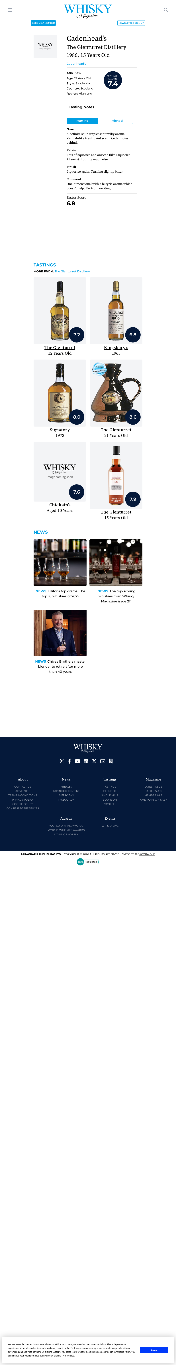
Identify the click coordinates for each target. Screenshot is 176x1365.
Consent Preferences (23, 808)
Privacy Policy (23, 799)
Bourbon (110, 799)
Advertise (22, 791)
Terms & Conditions (22, 795)
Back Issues (153, 791)
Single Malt (109, 795)
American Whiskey (153, 799)
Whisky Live (110, 825)
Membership (153, 795)
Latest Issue (153, 786)
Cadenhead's (76, 63)
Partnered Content (66, 791)
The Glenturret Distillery (62, 271)
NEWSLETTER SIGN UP (131, 23)
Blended (109, 791)
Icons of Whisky (66, 834)
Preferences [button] (68, 1355)
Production (66, 799)
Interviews (66, 795)
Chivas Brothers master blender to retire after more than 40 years (62, 666)
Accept (154, 1350)
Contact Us (22, 786)
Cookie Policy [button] (123, 1352)
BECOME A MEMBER (43, 23)
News (41, 591)
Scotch (109, 804)
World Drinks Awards (66, 825)
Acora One (147, 854)
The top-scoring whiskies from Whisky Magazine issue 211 (117, 596)
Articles (66, 786)
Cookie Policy (22, 804)
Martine (82, 120)
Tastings (45, 265)
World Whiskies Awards (66, 830)
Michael (117, 120)
